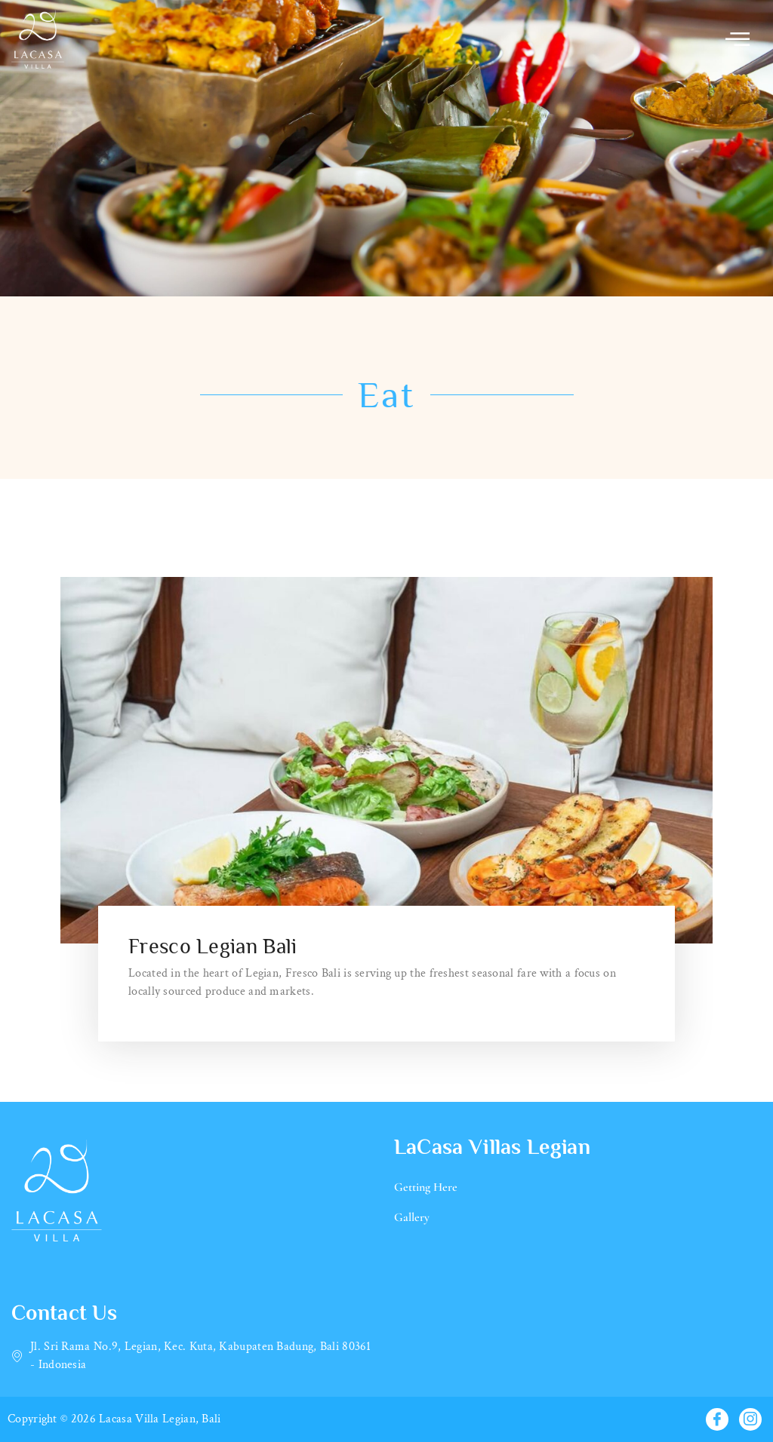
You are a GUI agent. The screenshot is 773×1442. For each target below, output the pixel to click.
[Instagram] (750, 1419)
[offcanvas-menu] (737, 39)
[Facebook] (717, 1419)
